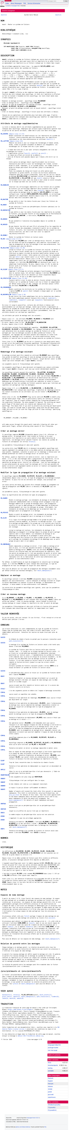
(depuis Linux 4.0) (12, 141)
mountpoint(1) (7, 994)
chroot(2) (32, 441)
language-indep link (54, 1045)
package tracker (53, 1047)
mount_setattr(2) (45, 994)
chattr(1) (49, 139)
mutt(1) (18, 257)
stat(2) (39, 178)
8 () (52, 1110)
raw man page (52, 1050)
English (50, 1081)
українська (52, 1097)
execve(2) (51, 918)
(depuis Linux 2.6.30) (14, 278)
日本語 (50, 1089)
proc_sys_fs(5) (14, 795)
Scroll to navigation (8, 11)
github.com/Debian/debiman (23, 1127)
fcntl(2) (40, 190)
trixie (49, 1062)
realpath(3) (39, 300)
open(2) (25, 291)
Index (7, 3)
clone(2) (31, 923)
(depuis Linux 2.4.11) (11, 239)
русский (50, 1094)
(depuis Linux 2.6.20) (13, 248)
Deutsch (50, 1078)
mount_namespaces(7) (44, 570)
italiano (50, 1086)
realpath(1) (22, 300)
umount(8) (20, 998)
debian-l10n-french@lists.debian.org (30, 1036)
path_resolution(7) (15, 641)
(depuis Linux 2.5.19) (12, 134)
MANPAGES (8, 0)
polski (50, 1092)
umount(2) (16, 996)
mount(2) (4, 15)
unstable (8, 5)
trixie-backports (53, 1065)
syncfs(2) (34, 153)
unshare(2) (29, 926)
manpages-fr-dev (15, 5)
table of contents (54, 1055)
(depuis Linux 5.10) (13, 294)
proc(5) (15, 983)
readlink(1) (52, 298)
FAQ (24, 3)
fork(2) (26, 916)
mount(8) (40, 85)
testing (50, 1068)
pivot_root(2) (7, 996)
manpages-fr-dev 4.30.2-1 (33, 1117)
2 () (51, 1107)
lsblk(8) (5, 998)
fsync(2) (27, 153)
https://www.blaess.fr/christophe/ (20, 1009)
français (50, 1084)
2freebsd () (54, 1105)
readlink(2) (13, 300)
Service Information (34, 3)
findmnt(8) (55, 996)
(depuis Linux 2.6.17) (12, 269)
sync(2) (43, 153)
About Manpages (16, 3)
